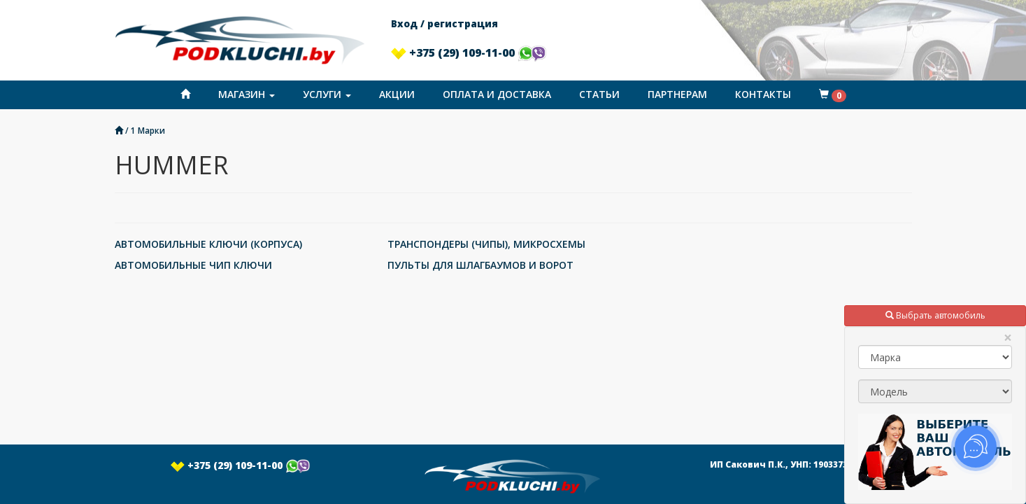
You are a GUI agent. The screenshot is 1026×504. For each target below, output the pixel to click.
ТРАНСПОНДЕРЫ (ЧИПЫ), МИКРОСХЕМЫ (486, 244)
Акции (397, 94)
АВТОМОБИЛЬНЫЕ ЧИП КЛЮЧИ (193, 265)
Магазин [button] (246, 94)
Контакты (763, 94)
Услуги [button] (327, 94)
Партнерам (677, 94)
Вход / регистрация (444, 23)
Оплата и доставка (497, 94)
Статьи (599, 94)
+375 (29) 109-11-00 (468, 52)
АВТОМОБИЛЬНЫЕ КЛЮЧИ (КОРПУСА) (208, 244)
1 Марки (148, 130)
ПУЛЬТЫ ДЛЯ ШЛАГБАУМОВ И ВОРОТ (480, 265)
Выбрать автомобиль (935, 315)
